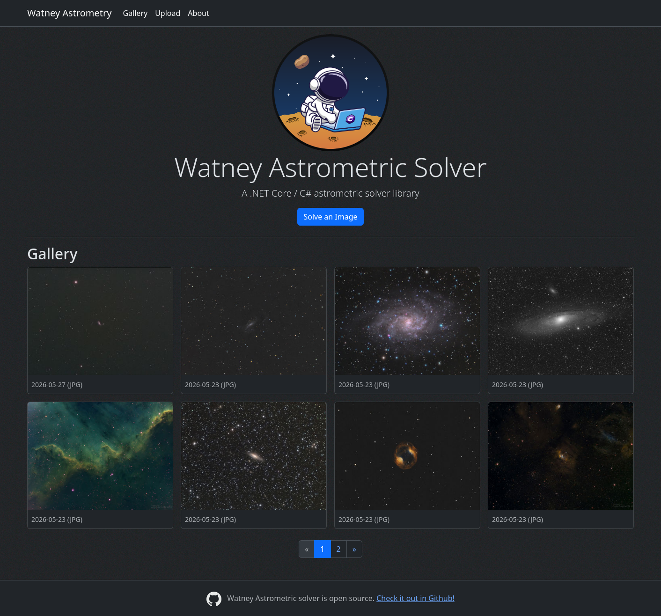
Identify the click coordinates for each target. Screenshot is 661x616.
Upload (167, 13)
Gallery (135, 13)
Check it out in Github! (415, 598)
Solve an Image (330, 217)
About (198, 13)
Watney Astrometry (69, 13)
